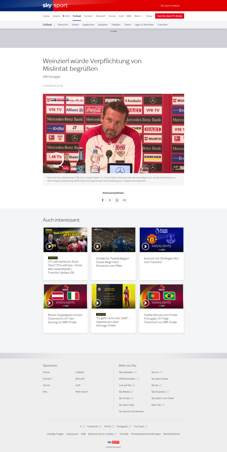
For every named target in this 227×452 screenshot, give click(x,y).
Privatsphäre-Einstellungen (146, 433)
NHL (45, 391)
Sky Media (125, 392)
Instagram (123, 427)
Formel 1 (88, 16)
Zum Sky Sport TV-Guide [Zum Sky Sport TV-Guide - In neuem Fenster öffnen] (170, 16)
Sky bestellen (127, 373)
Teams (127, 24)
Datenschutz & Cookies (102, 434)
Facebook (93, 427)
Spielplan (103, 24)
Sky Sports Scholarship (131, 411)
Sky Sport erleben (170, 5)
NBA (129, 16)
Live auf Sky (126, 386)
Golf (121, 16)
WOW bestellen (128, 379)
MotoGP (100, 16)
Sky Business (159, 392)
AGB (83, 433)
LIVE (67, 16)
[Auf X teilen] (110, 200)
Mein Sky (157, 405)
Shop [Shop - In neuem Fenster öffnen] (149, 16)
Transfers (162, 24)
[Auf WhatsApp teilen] (117, 200)
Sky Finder (125, 399)
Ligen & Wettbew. (144, 24)
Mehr (138, 16)
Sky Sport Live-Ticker (162, 398)
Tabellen (116, 24)
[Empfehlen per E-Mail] (124, 200)
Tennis (112, 16)
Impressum (72, 433)
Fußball (77, 16)
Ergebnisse (88, 24)
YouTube (140, 427)
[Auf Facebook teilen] (103, 200)
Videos (56, 16)
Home (46, 16)
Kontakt (124, 433)
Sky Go (156, 373)
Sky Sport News (159, 378)
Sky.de (156, 386)
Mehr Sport (82, 391)
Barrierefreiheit (171, 433)
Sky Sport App (126, 404)
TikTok (108, 427)
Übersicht (62, 24)
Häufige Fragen (55, 433)
